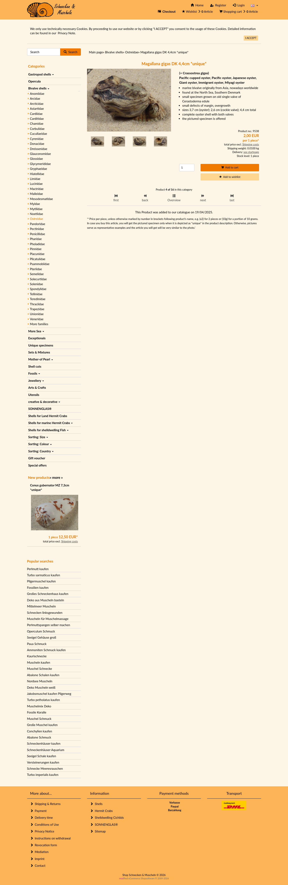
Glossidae (36, 158)
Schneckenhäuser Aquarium (45, 750)
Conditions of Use (44, 824)
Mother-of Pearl (40, 359)
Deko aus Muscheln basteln (45, 600)
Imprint (37, 859)
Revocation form (43, 845)
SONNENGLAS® (40, 408)
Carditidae (37, 118)
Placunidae (37, 254)
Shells (96, 804)
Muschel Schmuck (39, 718)
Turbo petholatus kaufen (43, 700)
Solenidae (36, 284)
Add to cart (229, 167)
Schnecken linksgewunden (45, 612)
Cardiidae (36, 113)
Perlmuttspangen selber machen (48, 625)
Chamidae (37, 123)
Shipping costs (69, 541)
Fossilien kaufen (38, 587)
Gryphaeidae (38, 168)
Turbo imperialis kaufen (43, 774)
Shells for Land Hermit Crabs (47, 416)
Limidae (35, 179)
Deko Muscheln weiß (41, 687)
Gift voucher (36, 458)
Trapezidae (37, 309)
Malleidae (36, 194)
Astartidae (37, 108)
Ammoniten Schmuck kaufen (46, 650)
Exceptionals (37, 338)
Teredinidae (38, 299)
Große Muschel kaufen (42, 725)
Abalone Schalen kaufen (43, 675)
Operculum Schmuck (41, 631)
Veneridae (37, 319)
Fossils (34, 373)
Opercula (34, 81)
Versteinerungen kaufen (43, 762)
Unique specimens (40, 345)
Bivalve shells (38, 88)
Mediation (39, 852)
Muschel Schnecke (39, 668)
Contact (38, 865)
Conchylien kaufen (39, 731)
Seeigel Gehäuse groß (41, 637)
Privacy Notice (42, 831)
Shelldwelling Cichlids (107, 817)
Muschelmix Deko (39, 706)
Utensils (33, 395)
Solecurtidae (38, 279)
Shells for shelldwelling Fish (48, 430)
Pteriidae (36, 269)
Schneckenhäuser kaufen (44, 743)
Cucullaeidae (38, 133)
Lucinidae (36, 183)
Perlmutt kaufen (38, 569)
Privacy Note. (67, 33)
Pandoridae (37, 224)
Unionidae (37, 314)
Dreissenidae (38, 149)
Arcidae (35, 98)
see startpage (251, 152)
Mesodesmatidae (41, 199)
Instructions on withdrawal (50, 838)
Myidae (35, 204)
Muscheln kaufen (38, 662)
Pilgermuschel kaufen (41, 581)
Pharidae (36, 239)
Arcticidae (37, 103)
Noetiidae (36, 214)
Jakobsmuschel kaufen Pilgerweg (49, 693)
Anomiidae (37, 93)
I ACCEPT (250, 38)
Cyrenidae (37, 139)
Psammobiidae (39, 264)
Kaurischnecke (37, 656)
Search (70, 52)
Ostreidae (36, 219)
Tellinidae (36, 294)
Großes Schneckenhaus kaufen (47, 594)
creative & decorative (44, 402)
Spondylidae (38, 289)
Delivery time (41, 817)
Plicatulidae (37, 259)
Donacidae (37, 143)
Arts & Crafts (37, 387)
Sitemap (98, 831)
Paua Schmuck (37, 644)
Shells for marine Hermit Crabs (50, 423)
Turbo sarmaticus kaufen (43, 575)
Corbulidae (37, 128)
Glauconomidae (40, 154)
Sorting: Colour (40, 444)
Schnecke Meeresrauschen (45, 768)
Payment (38, 811)
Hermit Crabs (101, 811)
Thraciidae (37, 304)
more (56, 477)
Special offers (37, 465)
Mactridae (37, 189)
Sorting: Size (38, 437)
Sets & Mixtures (39, 352)
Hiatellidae (37, 174)
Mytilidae (36, 209)
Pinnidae (36, 249)
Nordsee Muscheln (39, 681)
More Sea (36, 331)
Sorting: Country (41, 451)
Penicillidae (37, 234)
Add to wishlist (230, 176)
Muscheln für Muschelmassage (48, 619)
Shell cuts (34, 366)
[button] (254, 5)
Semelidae (37, 274)
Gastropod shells (41, 74)
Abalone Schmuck (39, 737)
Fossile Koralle (36, 712)
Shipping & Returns (45, 804)
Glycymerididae (40, 164)
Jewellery (36, 380)
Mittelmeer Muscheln (41, 606)
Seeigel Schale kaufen (41, 756)
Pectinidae (37, 229)
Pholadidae (37, 244)
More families (39, 324)
